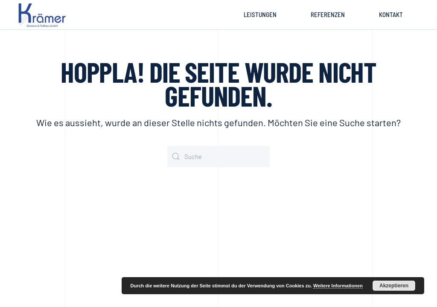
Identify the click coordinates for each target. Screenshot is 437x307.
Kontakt (391, 14)
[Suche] (218, 156)
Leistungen (260, 14)
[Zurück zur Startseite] (43, 15)
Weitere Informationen (338, 285)
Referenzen (328, 14)
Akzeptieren (393, 286)
